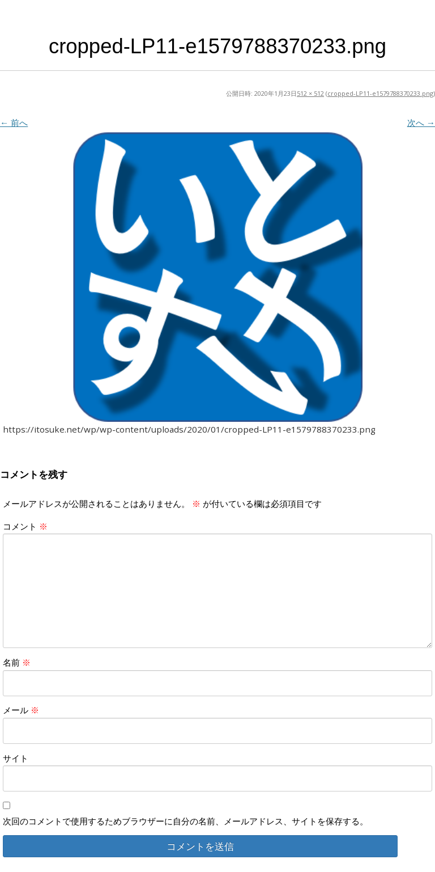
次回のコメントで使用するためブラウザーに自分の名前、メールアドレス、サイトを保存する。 (185, 821)
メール (21, 710)
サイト (15, 758)
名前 (17, 662)
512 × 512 (310, 93)
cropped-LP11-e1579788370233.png (380, 93)
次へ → (421, 122)
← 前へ (14, 122)
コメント (25, 526)
